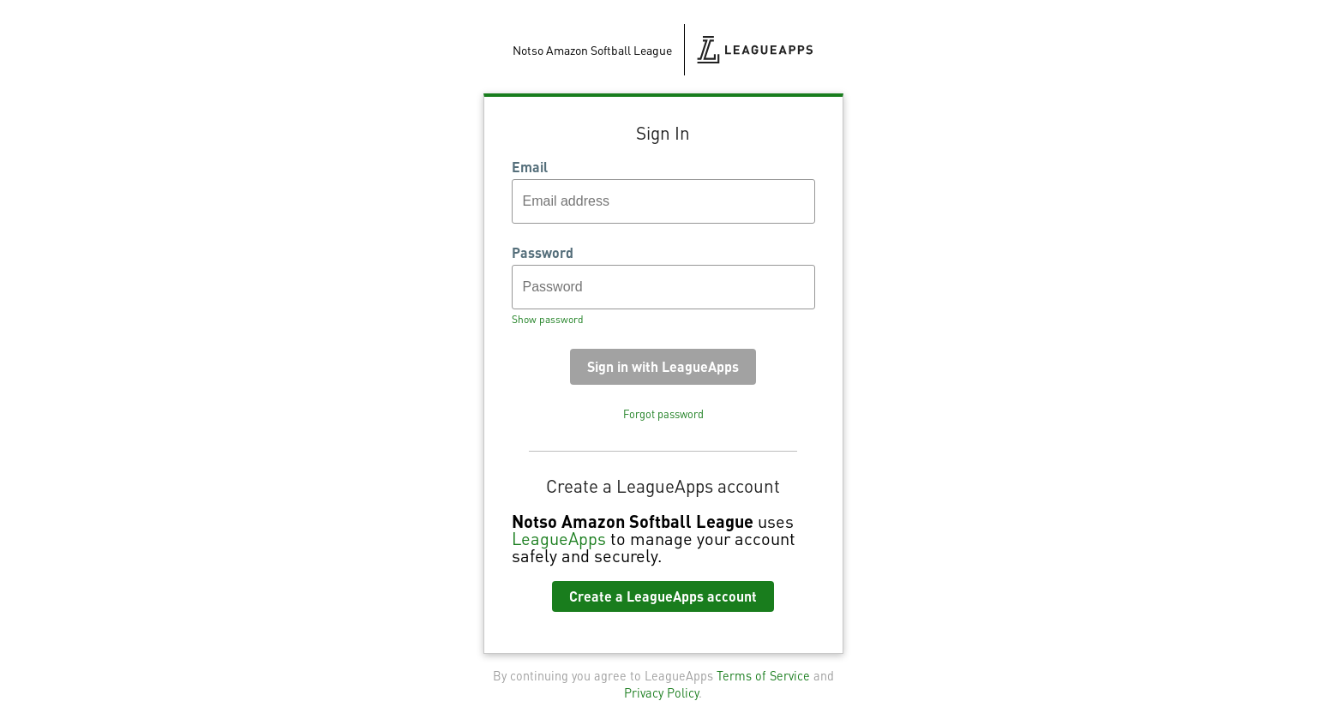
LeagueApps (559, 538)
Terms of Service (763, 675)
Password (542, 252)
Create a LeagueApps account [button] (663, 596)
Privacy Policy (661, 692)
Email (530, 167)
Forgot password (663, 414)
